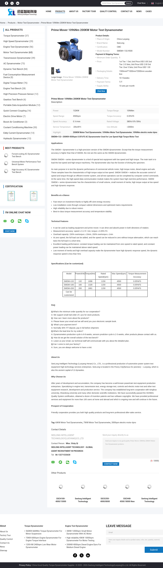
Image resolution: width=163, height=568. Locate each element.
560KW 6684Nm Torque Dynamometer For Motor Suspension (44, 532)
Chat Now (141, 3)
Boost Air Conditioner (13, 122)
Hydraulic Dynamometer (15, 138)
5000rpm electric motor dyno (124, 422)
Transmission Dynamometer (17, 58)
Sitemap (3, 550)
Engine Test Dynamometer (16, 47)
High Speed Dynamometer (16, 41)
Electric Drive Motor (12, 116)
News (139, 11)
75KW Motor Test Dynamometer (96, 422)
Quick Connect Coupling (14, 110)
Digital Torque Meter (13, 83)
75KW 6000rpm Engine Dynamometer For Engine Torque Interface (43, 539)
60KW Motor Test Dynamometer (68, 422)
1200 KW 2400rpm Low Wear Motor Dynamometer (41, 545)
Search (128, 3)
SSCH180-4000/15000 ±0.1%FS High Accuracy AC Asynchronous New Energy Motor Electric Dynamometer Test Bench (61, 500)
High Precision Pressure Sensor (18, 94)
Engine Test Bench (12, 88)
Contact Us (126, 11)
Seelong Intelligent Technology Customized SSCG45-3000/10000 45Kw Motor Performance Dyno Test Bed (83, 500)
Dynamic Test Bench (13, 69)
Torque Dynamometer (13, 35)
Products (60, 11)
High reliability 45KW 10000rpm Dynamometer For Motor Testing (80, 539)
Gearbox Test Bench (13, 99)
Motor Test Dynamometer (28, 23)
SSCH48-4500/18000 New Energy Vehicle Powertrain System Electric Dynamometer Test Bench (127, 500)
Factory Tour (89, 11)
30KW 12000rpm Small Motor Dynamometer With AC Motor (79, 532)
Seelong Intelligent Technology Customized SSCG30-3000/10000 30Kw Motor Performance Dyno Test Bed (149, 500)
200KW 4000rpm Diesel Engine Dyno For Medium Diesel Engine (84, 545)
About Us (73, 11)
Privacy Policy (25, 565)
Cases (149, 11)
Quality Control (108, 11)
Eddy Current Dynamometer (16, 133)
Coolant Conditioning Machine (17, 127)
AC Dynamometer (11, 63)
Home (48, 11)
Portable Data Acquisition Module (19, 105)
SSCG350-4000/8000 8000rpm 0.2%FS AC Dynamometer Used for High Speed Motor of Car (105, 500)
